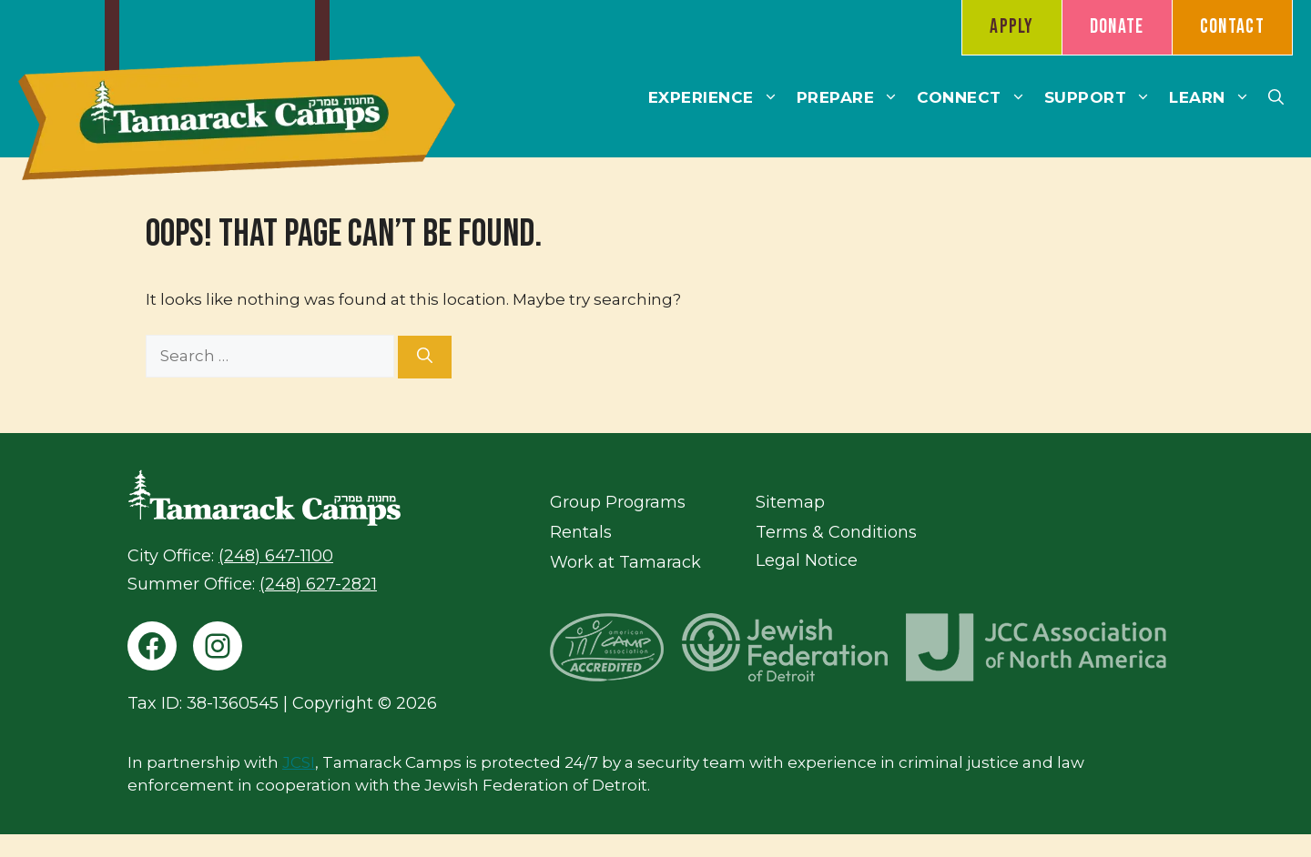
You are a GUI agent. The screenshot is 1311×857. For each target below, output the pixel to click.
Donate (1117, 27)
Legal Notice (807, 560)
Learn (1214, 97)
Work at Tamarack (625, 562)
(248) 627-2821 (318, 584)
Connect (976, 97)
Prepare (853, 97)
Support (1102, 97)
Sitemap (790, 502)
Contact (1232, 27)
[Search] (425, 357)
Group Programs (618, 502)
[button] (1276, 97)
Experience (718, 97)
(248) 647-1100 (275, 556)
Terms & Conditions (836, 532)
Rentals (581, 532)
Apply (1012, 27)
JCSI (298, 762)
